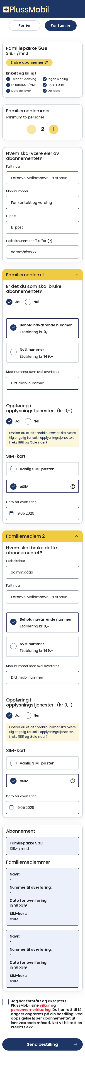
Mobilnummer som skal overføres (32, 371)
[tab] (42, 274)
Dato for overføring (21, 502)
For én (24, 25)
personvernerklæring (31, 1009)
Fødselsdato (15, 561)
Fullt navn (13, 166)
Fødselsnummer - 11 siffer (29, 241)
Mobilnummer (17, 191)
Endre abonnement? (29, 62)
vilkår (45, 1005)
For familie (60, 25)
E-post (11, 216)
